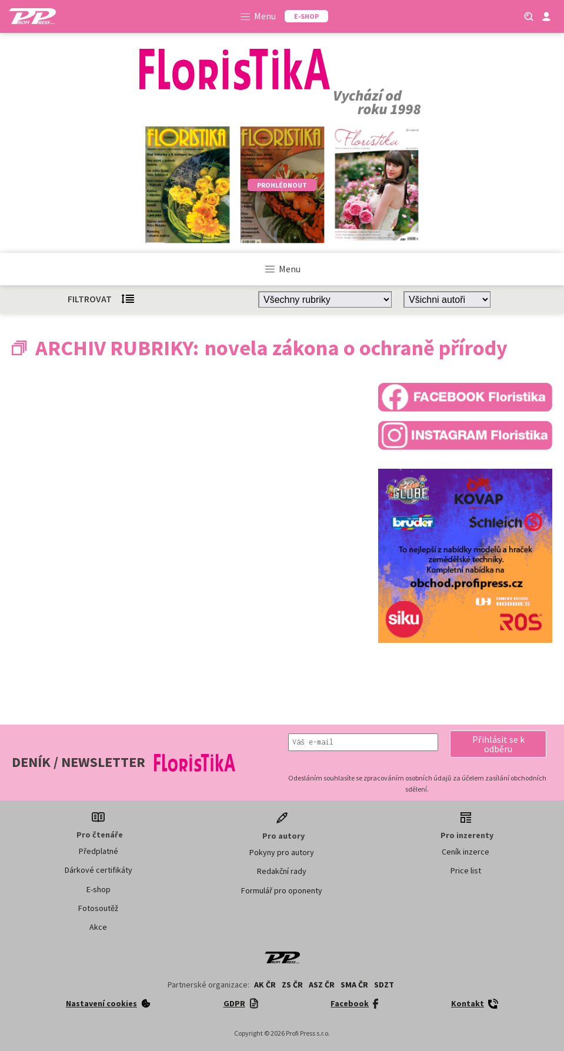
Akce (98, 927)
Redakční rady (281, 871)
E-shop (98, 889)
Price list (465, 870)
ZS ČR (292, 984)
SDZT (384, 984)
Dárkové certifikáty (98, 870)
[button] (498, 744)
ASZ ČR (322, 984)
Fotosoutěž (98, 908)
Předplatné (98, 851)
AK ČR (265, 984)
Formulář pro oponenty (281, 890)
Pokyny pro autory (281, 852)
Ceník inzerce (465, 851)
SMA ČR (354, 984)
